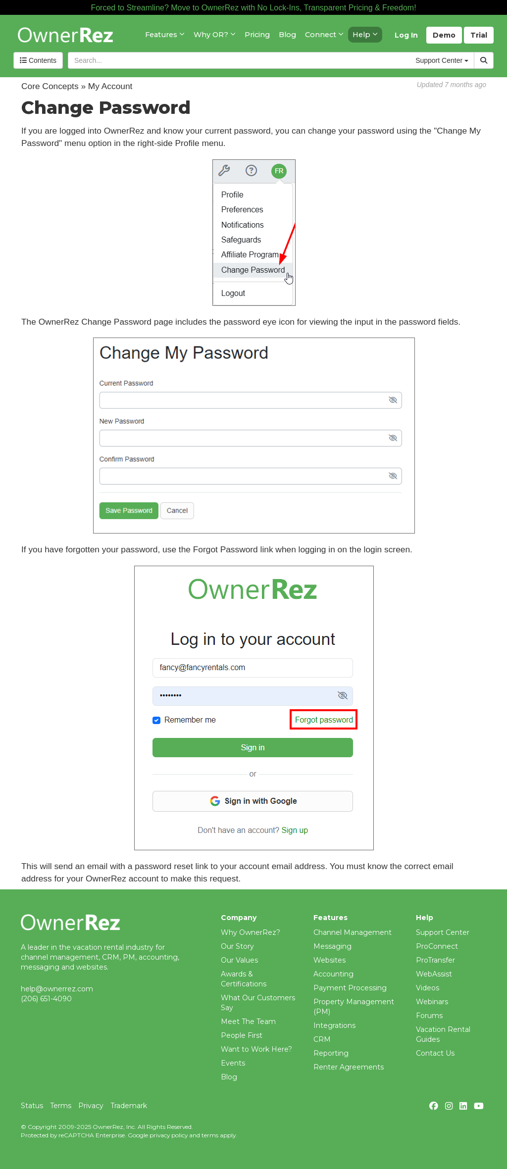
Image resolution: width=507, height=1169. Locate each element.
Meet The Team (248, 1021)
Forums (429, 1015)
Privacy (90, 1105)
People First (241, 1035)
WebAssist (434, 974)
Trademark (128, 1105)
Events (233, 1063)
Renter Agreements (348, 1067)
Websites (329, 960)
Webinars (432, 1001)
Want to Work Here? (256, 1049)
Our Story (237, 946)
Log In (406, 35)
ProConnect (437, 946)
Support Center (442, 932)
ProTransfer (435, 960)
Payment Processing (350, 987)
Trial (478, 35)
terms (210, 1135)
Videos (427, 987)
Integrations (334, 1025)
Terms (60, 1105)
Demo (444, 35)
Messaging (332, 946)
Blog (229, 1076)
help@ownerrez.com (57, 988)
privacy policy (169, 1135)
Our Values (239, 960)
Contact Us (435, 1053)
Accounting (333, 974)
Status (32, 1105)
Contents (38, 60)
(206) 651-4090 (46, 998)
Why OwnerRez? (250, 932)
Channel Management (352, 932)
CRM (322, 1039)
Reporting (331, 1053)
